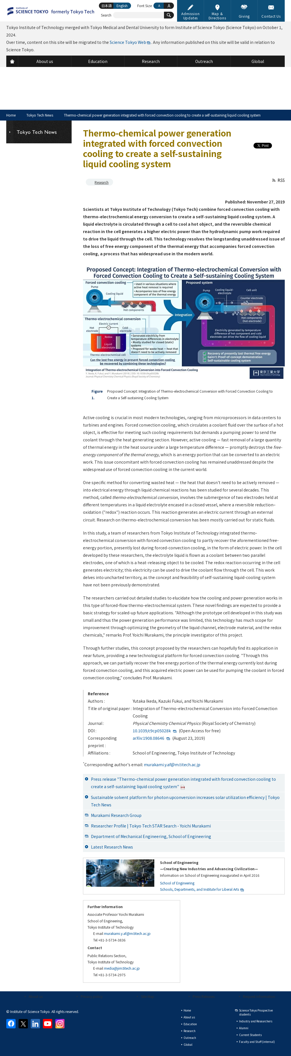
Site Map (147, 996)
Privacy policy (92, 996)
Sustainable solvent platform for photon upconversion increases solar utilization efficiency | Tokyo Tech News (185, 801)
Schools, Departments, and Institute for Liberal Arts (199, 889)
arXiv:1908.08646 (148, 738)
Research (102, 182)
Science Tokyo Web (128, 42)
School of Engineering (177, 882)
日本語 (106, 5)
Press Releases (204, 996)
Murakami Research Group (116, 815)
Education (190, 1024)
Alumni (243, 1028)
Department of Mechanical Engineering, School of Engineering (151, 836)
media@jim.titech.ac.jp (122, 968)
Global (188, 1044)
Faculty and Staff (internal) (257, 1041)
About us (36, 996)
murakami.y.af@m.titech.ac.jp (172, 764)
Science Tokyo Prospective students (256, 1012)
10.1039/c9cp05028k (152, 730)
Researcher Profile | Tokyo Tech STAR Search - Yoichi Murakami (151, 826)
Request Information (259, 996)
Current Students (250, 1035)
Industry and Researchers (255, 1021)
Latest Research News (112, 847)
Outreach (190, 1037)
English (122, 5)
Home (11, 115)
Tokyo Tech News (39, 115)
